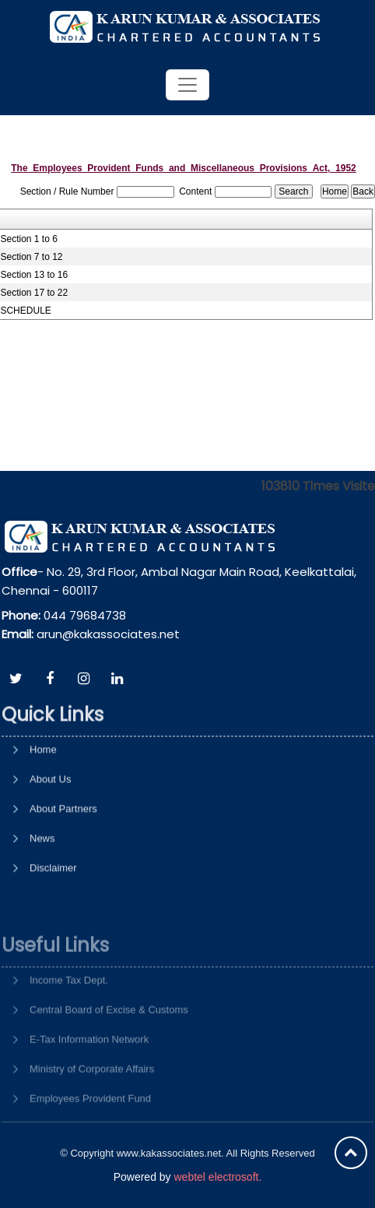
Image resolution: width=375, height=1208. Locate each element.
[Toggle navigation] (187, 84)
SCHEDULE (25, 310)
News (42, 892)
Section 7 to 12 (31, 256)
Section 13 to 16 (34, 274)
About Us (50, 832)
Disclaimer (53, 921)
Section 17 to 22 (34, 292)
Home (43, 803)
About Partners (63, 862)
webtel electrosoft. (217, 1177)
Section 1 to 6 (28, 239)
